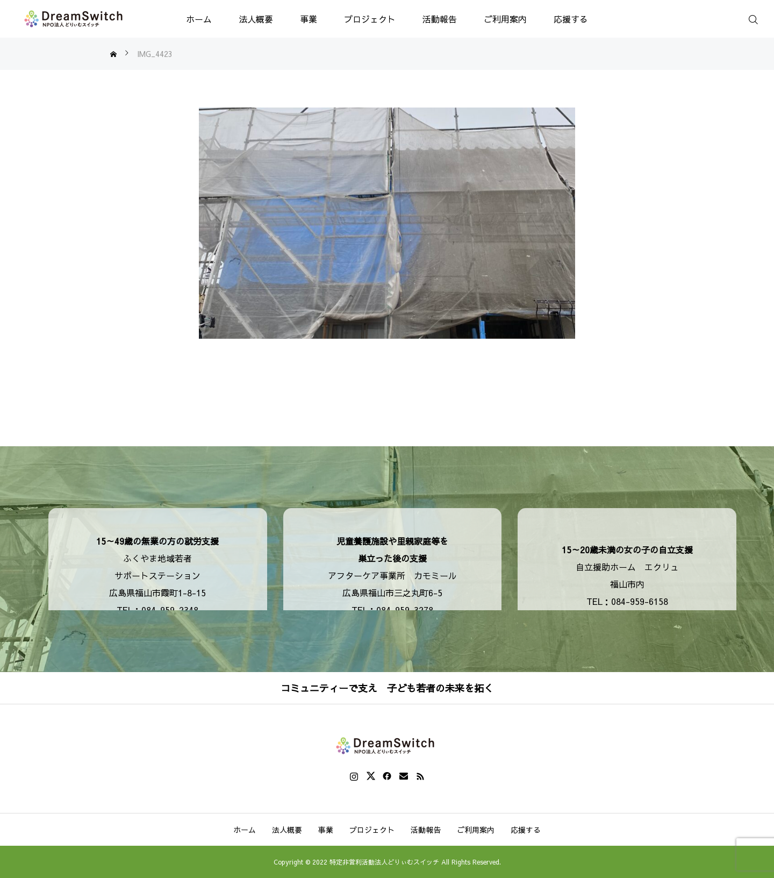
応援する (571, 19)
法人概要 (256, 19)
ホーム (199, 19)
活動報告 (439, 19)
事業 (308, 19)
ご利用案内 (505, 19)
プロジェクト (370, 19)
